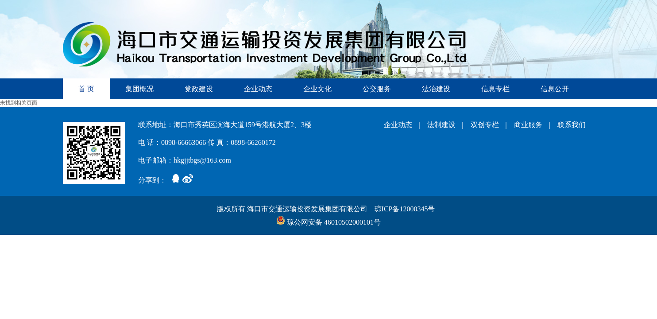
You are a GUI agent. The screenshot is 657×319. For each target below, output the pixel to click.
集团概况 (139, 89)
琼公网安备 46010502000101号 (328, 222)
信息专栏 (495, 89)
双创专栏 (486, 124)
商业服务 (530, 124)
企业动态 (258, 89)
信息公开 (555, 89)
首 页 (86, 89)
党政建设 (199, 89)
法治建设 (436, 89)
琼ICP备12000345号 (406, 209)
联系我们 (571, 124)
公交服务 (377, 89)
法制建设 (443, 124)
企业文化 (317, 89)
